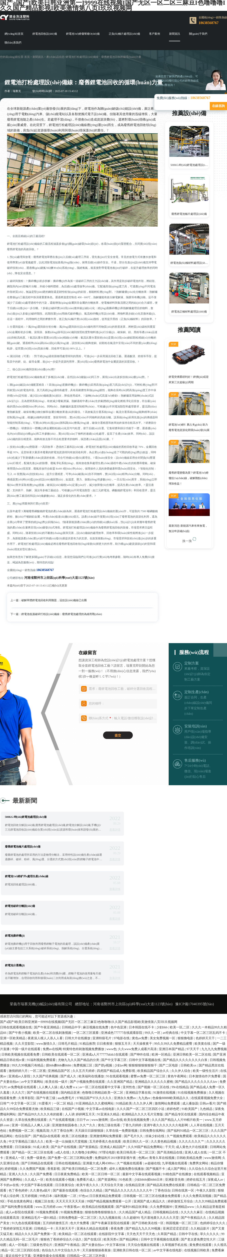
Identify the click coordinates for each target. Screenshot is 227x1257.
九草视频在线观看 (175, 1074)
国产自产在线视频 (64, 1058)
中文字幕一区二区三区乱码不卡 (203, 943)
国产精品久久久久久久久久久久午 (129, 1101)
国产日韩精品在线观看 (37, 1074)
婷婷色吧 (173, 1020)
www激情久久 (46, 954)
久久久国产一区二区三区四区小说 (141, 1020)
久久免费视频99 (161, 1117)
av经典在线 (171, 943)
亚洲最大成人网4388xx (99, 1074)
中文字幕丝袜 (116, 1156)
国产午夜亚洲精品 (47, 938)
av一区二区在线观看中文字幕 (100, 998)
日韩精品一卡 (44, 1139)
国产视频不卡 (156, 1079)
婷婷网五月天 (86, 1025)
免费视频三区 (83, 976)
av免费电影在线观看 (22, 998)
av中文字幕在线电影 (168, 1161)
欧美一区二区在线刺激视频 (52, 943)
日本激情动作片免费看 (205, 987)
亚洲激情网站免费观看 (106, 1047)
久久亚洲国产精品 (120, 992)
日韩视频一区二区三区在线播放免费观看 (152, 1107)
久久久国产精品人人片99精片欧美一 (177, 1030)
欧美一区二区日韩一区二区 (101, 1085)
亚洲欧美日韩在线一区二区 (132, 1161)
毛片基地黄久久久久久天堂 (160, 1128)
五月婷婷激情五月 (56, 1134)
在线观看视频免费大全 (207, 1009)
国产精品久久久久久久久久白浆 (185, 971)
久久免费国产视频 (33, 1079)
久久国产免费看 (41, 1085)
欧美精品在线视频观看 (98, 1117)
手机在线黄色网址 (20, 1112)
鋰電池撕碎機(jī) (15, 876)
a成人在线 (62, 1063)
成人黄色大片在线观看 (192, 1058)
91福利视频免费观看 (42, 971)
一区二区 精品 (64, 1014)
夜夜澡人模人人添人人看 (46, 949)
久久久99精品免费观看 (211, 1112)
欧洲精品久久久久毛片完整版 (143, 1025)
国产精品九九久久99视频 (143, 1139)
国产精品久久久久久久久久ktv (196, 992)
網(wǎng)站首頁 (14, 33)
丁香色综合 (162, 1101)
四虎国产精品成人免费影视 (116, 981)
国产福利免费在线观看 (17, 1117)
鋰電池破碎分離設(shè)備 (141, 846)
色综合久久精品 (91, 1101)
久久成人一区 (34, 1090)
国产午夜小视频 (20, 943)
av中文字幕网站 (32, 992)
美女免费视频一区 (163, 949)
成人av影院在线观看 (20, 1123)
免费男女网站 (199, 1074)
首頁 (27, 56)
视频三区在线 (45, 1112)
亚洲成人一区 (15, 1069)
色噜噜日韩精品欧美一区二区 (103, 1003)
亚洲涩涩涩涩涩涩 (176, 1139)
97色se (83, 1107)
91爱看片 (45, 1014)
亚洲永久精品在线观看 (92, 1139)
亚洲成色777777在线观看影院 (122, 943)
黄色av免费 (140, 949)
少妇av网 (120, 976)
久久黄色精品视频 (164, 1052)
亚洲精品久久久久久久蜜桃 (154, 992)
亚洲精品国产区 (59, 981)
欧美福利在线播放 (92, 987)
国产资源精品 (89, 1058)
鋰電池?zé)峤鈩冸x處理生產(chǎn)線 (26, 846)
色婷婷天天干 (206, 949)
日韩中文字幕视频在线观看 (160, 1150)
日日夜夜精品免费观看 (105, 1107)
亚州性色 (129, 998)
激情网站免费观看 (168, 1014)
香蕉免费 (117, 1139)
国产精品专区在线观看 (181, 1025)
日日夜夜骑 (105, 954)
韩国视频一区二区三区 (182, 1134)
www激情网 (100, 1030)
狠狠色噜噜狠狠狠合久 (101, 1123)
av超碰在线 (152, 1074)
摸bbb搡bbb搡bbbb (59, 976)
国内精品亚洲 (71, 1003)
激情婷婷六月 (19, 981)
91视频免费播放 (72, 1123)
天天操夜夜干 (143, 954)
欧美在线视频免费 (137, 1030)
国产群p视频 (104, 976)
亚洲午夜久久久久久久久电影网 (166, 1036)
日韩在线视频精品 (68, 1074)
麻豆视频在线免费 (96, 938)
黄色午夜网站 (178, 987)
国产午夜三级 (46, 1009)
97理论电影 (107, 1063)
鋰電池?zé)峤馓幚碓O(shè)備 (83, 33)
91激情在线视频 (164, 1003)
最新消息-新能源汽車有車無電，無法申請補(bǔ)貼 (188, 532)
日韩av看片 (207, 1014)
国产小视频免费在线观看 (88, 992)
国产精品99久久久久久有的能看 (41, 1025)
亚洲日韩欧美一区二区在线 (192, 965)
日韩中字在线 (189, 1145)
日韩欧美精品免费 (190, 1069)
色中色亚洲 (119, 938)
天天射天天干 (65, 1139)
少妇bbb (162, 938)
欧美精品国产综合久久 (153, 981)
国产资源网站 (108, 1090)
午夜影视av (72, 1117)
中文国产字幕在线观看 (37, 1096)
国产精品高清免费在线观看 (166, 1096)
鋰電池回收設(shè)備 (44, 33)
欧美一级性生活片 (206, 981)
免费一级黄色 (37, 1069)
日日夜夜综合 (65, 1096)
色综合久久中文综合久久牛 (61, 1161)
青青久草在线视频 (162, 1069)
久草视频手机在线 (175, 1156)
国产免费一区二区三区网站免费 (70, 1069)
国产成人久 (68, 987)
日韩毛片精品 (68, 954)
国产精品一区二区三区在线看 (33, 1063)
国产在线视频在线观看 (43, 1003)
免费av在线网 (52, 960)
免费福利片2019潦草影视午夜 (116, 1069)
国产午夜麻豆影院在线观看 (111, 1134)
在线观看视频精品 (207, 1085)
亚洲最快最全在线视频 (49, 1166)
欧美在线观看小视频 (60, 1090)
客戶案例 (154, 33)
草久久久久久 (210, 1145)
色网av (143, 1069)
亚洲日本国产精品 (172, 960)
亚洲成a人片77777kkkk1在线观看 (105, 965)
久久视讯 (220, 1156)
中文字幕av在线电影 (100, 1020)
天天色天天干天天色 (141, 1145)
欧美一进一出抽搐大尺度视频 (67, 1052)
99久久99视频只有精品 (28, 976)
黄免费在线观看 (200, 1156)
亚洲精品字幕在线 (139, 1003)
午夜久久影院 (206, 1101)
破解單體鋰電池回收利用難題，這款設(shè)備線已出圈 (54, 600)
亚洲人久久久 (19, 1085)
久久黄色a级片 (40, 1101)
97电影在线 (122, 949)
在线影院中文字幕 (112, 1145)
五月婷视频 (29, 1107)
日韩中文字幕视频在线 (145, 971)
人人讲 (69, 1025)
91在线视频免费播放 (192, 1003)
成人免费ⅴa (69, 998)
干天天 (170, 1058)
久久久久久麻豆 (192, 1123)
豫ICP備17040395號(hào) (194, 915)
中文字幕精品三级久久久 (26, 1052)
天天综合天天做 (112, 1096)
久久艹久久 (88, 1036)
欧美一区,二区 (180, 938)
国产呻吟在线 (140, 965)
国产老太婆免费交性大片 (199, 1150)
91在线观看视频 (117, 987)
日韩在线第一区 (183, 1101)
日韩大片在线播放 (78, 949)
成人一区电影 (19, 1156)
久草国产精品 (167, 1145)
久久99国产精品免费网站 (146, 1058)
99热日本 (46, 1107)
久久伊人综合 (181, 981)
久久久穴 (18, 1003)
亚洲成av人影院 (19, 987)
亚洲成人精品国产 (113, 1058)
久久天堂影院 (25, 954)
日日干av (83, 1030)
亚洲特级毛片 (102, 949)
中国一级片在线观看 (26, 960)
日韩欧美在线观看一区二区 (61, 965)
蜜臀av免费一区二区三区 (148, 987)
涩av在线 (116, 1030)
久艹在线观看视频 (62, 1030)
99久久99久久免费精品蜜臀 (173, 954)
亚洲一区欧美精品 (13, 949)
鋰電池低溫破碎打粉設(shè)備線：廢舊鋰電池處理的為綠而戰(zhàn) (61, 614)
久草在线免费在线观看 (31, 1030)
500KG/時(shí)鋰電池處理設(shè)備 (189, 165)
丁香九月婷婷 (132, 1036)
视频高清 (42, 1041)
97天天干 (193, 960)
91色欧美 (126, 1090)
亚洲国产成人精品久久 (149, 1112)
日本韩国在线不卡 (142, 938)
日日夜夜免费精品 (67, 1085)
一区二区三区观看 (86, 943)
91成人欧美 (41, 1058)
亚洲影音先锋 (175, 1090)
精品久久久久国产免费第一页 (36, 1145)
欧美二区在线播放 (75, 1047)
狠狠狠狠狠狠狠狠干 (143, 976)
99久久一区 (153, 943)
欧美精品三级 (50, 1020)
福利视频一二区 (65, 1107)
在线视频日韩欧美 (197, 1161)
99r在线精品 (180, 998)
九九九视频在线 (110, 1128)
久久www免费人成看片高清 (138, 960)
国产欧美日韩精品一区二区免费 (85, 1079)
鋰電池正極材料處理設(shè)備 (189, 311)
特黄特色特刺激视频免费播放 (84, 960)
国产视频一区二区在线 (154, 998)
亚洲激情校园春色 (65, 1036)
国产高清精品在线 (170, 1063)
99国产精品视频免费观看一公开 (109, 1112)
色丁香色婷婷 (19, 1101)
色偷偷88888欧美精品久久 (171, 1009)
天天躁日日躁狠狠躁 (89, 1041)
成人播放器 (190, 1014)
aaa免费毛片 (66, 1009)
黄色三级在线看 (109, 1036)
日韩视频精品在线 (166, 1123)
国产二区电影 (169, 976)
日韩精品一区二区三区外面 (86, 1166)
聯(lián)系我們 (13, 42)
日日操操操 (23, 1058)
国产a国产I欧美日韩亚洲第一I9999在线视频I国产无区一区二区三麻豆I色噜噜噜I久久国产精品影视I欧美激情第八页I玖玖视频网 (88, 933)
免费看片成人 (86, 1090)
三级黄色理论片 (41, 1156)
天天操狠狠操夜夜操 (97, 1161)
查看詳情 (96, 829)
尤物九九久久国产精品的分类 (79, 971)
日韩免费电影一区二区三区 (78, 1128)
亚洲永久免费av (125, 1009)
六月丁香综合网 (62, 1041)
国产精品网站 (129, 1150)
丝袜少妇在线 (155, 1047)
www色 (111, 960)
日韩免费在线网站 (153, 1041)
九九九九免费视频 (214, 960)
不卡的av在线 (10, 1096)
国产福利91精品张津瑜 (132, 1117)
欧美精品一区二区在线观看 (78, 1145)
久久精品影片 (200, 1139)
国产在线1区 (93, 1150)
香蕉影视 (54, 1079)
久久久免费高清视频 (197, 1107)
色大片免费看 (80, 1134)
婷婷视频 (11, 1079)
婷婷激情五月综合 (181, 1112)
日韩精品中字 (72, 938)
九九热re (144, 1009)
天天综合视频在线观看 (144, 1156)
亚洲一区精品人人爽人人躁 (31, 1036)
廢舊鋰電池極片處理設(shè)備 (189, 214)
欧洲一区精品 (162, 965)
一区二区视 (38, 981)
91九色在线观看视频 (26, 1134)
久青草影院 (26, 1009)
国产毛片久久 (134, 1047)
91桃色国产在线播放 (177, 1085)
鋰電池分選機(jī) (136, 876)
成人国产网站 (177, 1079)
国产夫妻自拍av (93, 1156)
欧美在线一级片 (57, 992)
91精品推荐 (87, 954)
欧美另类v (111, 1150)
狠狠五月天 (123, 954)
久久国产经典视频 (46, 987)
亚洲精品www (185, 1117)
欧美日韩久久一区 (136, 1052)
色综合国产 (23, 1047)
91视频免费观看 (47, 1123)
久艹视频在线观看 (130, 1074)
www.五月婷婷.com (49, 1117)
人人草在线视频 (201, 1036)
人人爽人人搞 (48, 998)
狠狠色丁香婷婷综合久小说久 (61, 1150)
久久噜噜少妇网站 (85, 1063)
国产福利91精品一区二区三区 (188, 1041)
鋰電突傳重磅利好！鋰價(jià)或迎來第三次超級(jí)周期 (189, 380)
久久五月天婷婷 (84, 981)
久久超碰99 (131, 1128)
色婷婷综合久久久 (213, 1134)
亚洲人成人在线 (196, 1063)
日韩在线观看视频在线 (16, 938)
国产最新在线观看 (66, 1101)
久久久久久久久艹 (192, 1052)
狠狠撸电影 (186, 949)
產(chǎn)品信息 (55, 56)
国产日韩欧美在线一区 (148, 1134)
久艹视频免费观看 (180, 1047)
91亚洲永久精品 (108, 1025)
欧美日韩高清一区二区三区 (136, 1063)
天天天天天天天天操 (70, 1112)
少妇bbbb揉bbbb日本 (149, 1090)
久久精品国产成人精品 (135, 1123)
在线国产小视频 (73, 1020)
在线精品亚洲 (135, 1096)
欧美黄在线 (203, 954)
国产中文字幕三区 (114, 971)
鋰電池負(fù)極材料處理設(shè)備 (189, 262)
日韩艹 (5, 1014)
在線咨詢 (218, 106)
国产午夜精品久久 (194, 1128)
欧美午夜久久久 (88, 1096)
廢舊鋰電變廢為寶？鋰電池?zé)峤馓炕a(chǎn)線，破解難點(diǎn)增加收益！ (189, 481)
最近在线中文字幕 (18, 1166)
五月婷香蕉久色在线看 (105, 1052)
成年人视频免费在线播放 (127, 1079)
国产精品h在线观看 (47, 1047)
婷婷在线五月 (196, 1090)
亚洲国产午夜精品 (67, 1156)
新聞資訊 (174, 33)
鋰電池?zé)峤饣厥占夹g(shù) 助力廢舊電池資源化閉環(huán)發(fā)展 (189, 429)
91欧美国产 (190, 1020)
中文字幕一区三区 (24, 1014)
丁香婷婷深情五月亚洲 (16, 1139)
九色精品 (206, 1020)
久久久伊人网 (143, 1014)
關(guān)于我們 (198, 33)
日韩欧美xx (188, 976)
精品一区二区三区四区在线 (20, 1161)
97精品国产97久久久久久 (95, 1009)
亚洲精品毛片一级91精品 (39, 1128)
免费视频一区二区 (22, 1041)
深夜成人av (215, 1090)
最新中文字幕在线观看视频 (141, 1085)
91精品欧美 (124, 1014)
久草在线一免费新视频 (122, 1041)
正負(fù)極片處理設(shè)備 (124, 33)
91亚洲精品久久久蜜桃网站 (95, 1014)
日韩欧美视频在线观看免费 (20, 965)
